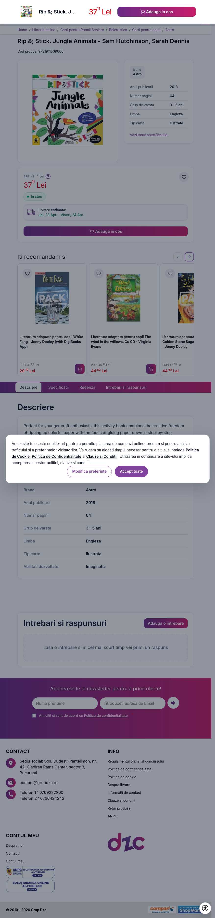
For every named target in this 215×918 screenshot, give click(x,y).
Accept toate (131, 471)
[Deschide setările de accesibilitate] (205, 908)
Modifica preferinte (89, 471)
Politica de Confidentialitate (56, 456)
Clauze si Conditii (101, 456)
